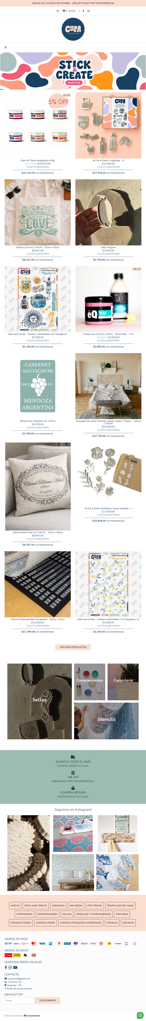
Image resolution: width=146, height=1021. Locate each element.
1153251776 (13, 982)
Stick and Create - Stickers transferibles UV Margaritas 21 (108, 619)
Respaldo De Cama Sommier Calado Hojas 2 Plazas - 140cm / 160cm (108, 422)
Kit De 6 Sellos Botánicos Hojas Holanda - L (108, 508)
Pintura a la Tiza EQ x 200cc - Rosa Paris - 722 (108, 334)
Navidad (128, 922)
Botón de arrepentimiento (18, 988)
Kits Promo (94, 905)
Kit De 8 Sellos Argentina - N (108, 160)
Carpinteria (24, 914)
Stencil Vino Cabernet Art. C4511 (38, 421)
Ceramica (58, 905)
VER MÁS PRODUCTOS (73, 647)
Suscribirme (47, 1000)
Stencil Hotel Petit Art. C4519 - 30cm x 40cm (38, 532)
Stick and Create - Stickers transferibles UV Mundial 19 (37, 334)
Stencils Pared (21, 922)
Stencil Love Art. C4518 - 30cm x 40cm (37, 247)
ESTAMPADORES (48, 914)
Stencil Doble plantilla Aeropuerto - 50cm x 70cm (37, 619)
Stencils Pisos (45, 922)
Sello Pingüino (108, 247)
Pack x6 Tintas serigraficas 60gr (38, 160)
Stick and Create (35, 905)
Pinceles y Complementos (93, 914)
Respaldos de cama (120, 905)
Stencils (112, 922)
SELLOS (67, 914)
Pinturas (122, 914)
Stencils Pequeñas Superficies (81, 922)
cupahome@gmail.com (17, 978)
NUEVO (15, 905)
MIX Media (76, 905)
